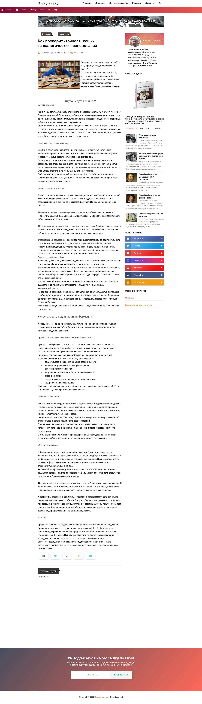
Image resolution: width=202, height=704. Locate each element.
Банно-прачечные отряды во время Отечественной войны (151, 156)
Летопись (100, 3)
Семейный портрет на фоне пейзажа (149, 196)
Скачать (149, 3)
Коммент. (79, 52)
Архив (157, 129)
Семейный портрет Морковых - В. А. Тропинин (148, 177)
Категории (144, 129)
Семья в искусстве (118, 3)
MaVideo (129, 298)
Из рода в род (100, 697)
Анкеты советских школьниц (147, 136)
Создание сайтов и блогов (138, 305)
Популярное (131, 129)
